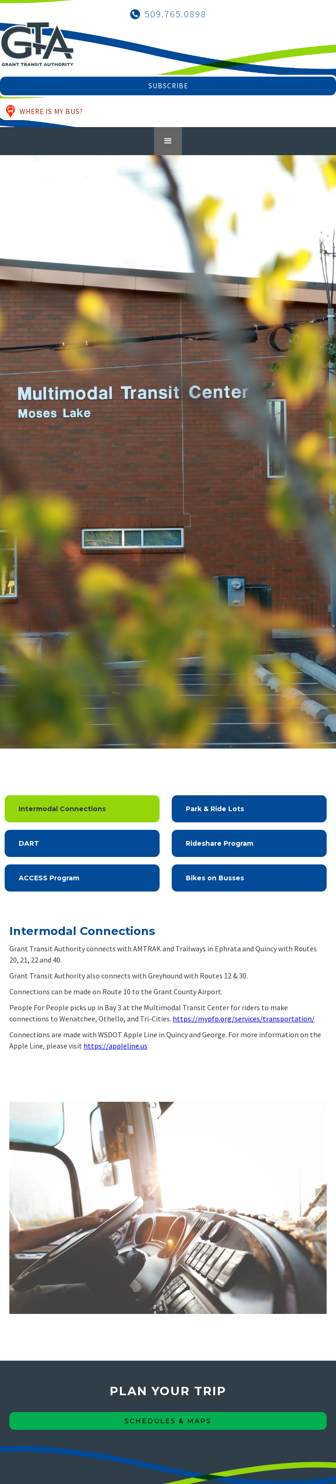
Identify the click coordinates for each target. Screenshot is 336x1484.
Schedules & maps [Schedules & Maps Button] (168, 1421)
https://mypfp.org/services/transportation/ (244, 1018)
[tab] (82, 808)
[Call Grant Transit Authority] (168, 14)
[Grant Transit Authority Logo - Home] (37, 49)
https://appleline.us (115, 1045)
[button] (168, 141)
